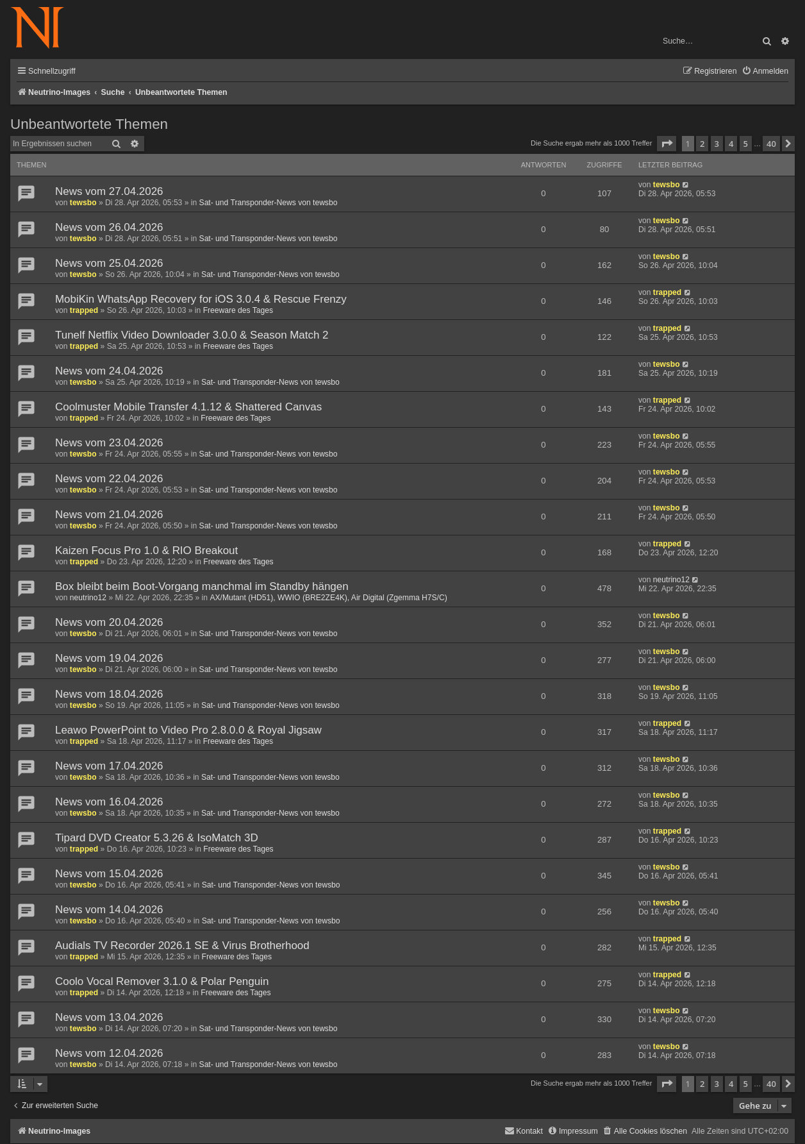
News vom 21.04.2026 (109, 515)
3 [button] (717, 143)
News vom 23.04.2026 (109, 443)
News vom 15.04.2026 (109, 874)
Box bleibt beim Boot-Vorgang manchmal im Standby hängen (202, 586)
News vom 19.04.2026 (109, 658)
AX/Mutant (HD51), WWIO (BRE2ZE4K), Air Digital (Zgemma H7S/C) (328, 597)
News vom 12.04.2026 (109, 1053)
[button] (666, 143)
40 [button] (771, 143)
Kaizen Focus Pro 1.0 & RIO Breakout (146, 550)
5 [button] (745, 143)
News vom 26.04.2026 (109, 227)
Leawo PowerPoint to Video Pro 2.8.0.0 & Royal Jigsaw (188, 730)
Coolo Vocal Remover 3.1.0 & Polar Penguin (162, 981)
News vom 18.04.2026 (109, 694)
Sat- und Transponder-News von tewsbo (268, 202)
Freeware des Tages (238, 310)
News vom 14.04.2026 (109, 910)
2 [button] (702, 143)
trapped (84, 310)
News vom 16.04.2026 (109, 802)
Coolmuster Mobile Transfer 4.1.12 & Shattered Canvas (188, 407)
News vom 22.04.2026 (109, 479)
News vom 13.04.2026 (109, 1017)
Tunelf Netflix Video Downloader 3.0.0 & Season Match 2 (192, 335)
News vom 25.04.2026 (109, 263)
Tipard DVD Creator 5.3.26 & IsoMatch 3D (156, 838)
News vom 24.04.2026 (109, 371)
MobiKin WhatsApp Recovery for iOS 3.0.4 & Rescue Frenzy (201, 299)
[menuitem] (765, 71)
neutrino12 (88, 597)
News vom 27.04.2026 (109, 191)
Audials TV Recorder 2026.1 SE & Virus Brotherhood (182, 945)
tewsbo (83, 202)
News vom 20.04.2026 (109, 622)
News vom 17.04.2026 (109, 766)
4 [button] (731, 143)
